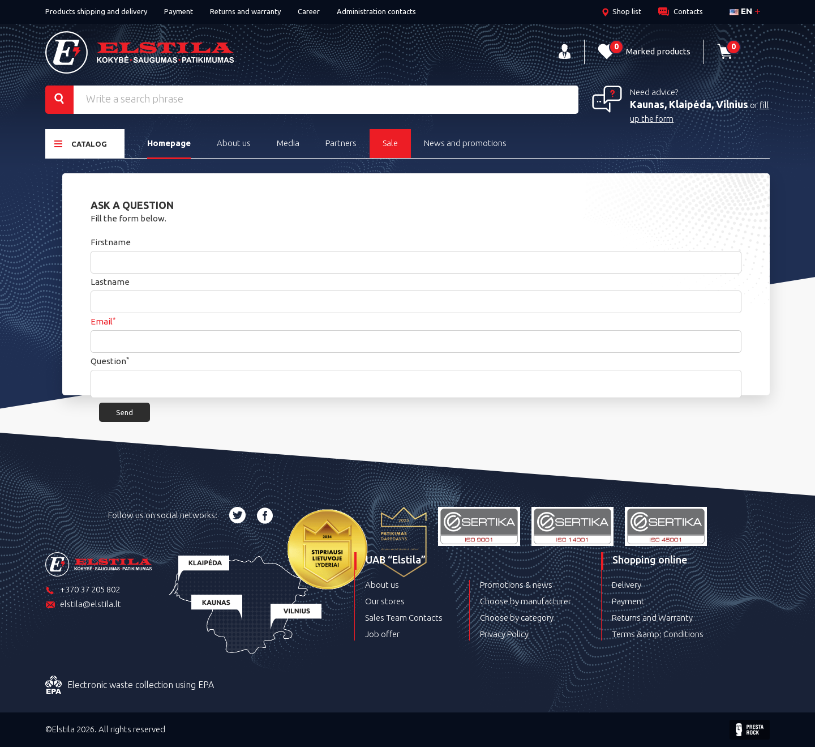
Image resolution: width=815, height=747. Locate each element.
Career (309, 11)
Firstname (111, 242)
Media (288, 143)
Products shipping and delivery (96, 11)
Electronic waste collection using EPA (129, 685)
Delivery (626, 585)
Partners (341, 143)
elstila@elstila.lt (83, 605)
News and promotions (465, 143)
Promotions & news (516, 585)
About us (234, 143)
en (741, 11)
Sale (390, 143)
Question (110, 361)
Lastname (110, 282)
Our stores (385, 601)
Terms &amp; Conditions (658, 634)
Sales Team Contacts (404, 617)
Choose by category (517, 617)
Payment (178, 11)
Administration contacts (376, 11)
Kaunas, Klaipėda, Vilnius (689, 104)
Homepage (169, 143)
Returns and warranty (245, 11)
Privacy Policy (504, 634)
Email (103, 321)
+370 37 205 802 (82, 590)
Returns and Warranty (652, 617)
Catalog (80, 143)
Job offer (382, 634)
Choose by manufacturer (525, 601)
